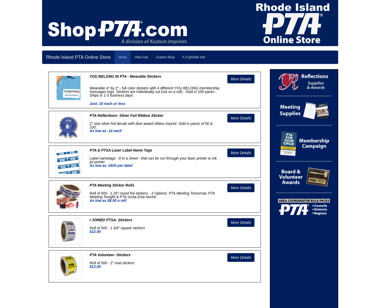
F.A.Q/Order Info (194, 57)
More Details (241, 79)
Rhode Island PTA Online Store (78, 57)
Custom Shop (165, 57)
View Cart (141, 57)
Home (122, 57)
